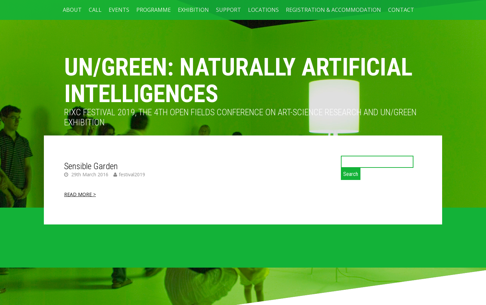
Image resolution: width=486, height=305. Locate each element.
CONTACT (401, 9)
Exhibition (193, 9)
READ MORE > (80, 194)
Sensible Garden (91, 166)
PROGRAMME (153, 9)
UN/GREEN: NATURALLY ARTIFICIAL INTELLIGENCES (238, 80)
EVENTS (119, 9)
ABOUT (72, 9)
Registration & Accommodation (333, 9)
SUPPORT (228, 9)
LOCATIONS (263, 9)
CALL (95, 9)
